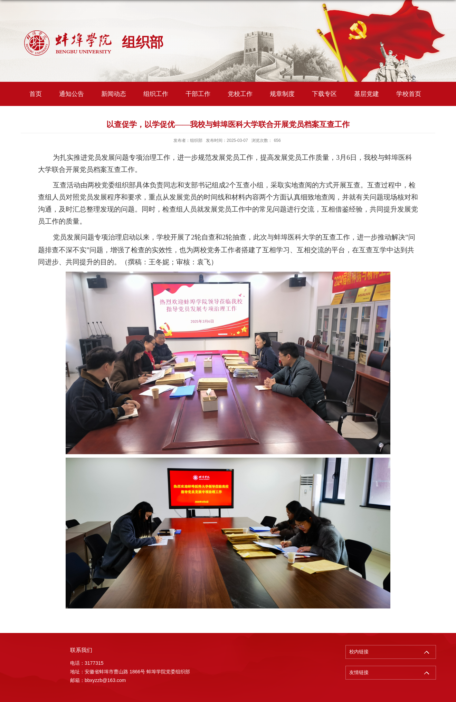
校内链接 (359, 651)
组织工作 (155, 93)
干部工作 (198, 93)
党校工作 (240, 93)
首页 (35, 93)
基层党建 (366, 93)
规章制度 (282, 93)
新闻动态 (113, 93)
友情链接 (359, 672)
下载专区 (324, 93)
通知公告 (71, 93)
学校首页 (408, 93)
